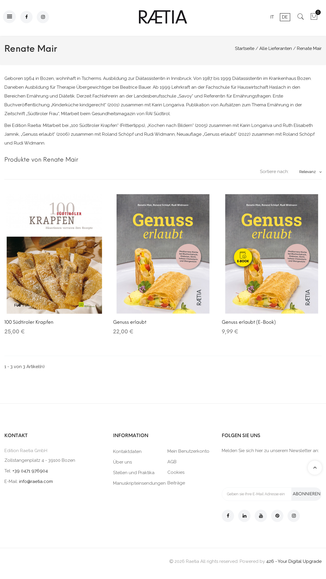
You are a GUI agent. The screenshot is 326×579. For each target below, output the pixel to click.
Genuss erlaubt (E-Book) (249, 322)
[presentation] (266, 470)
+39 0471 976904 (30, 471)
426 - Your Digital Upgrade (294, 561)
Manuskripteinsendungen (139, 483)
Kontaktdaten (127, 451)
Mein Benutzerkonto (188, 451)
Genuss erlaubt (129, 322)
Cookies (175, 472)
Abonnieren (306, 493)
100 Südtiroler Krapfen (28, 322)
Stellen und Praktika (133, 472)
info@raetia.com (36, 481)
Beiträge (176, 483)
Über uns (122, 462)
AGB (172, 461)
